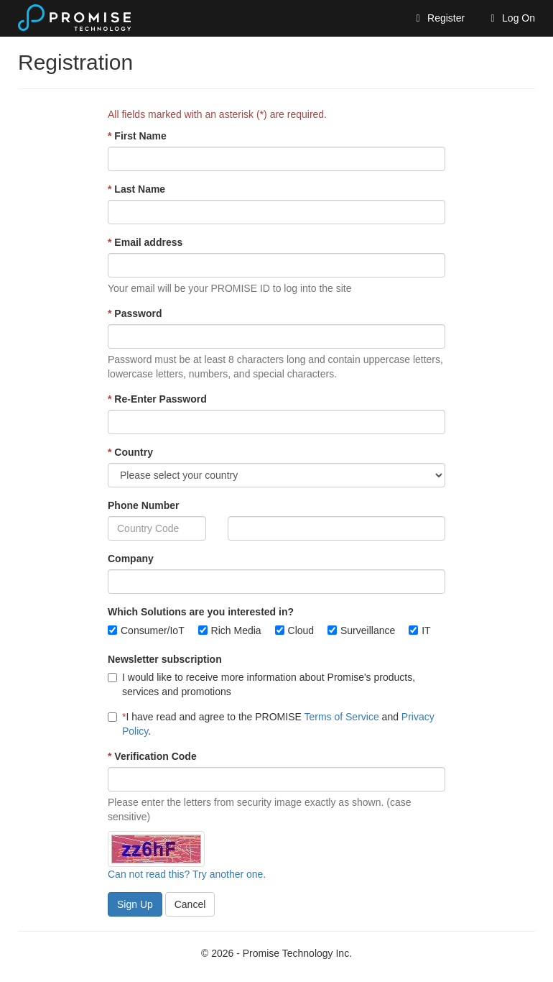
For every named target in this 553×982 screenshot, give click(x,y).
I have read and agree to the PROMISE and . (271, 724)
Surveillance (367, 630)
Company (131, 558)
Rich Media (236, 630)
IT (426, 630)
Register (438, 18)
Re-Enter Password (157, 399)
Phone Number (144, 505)
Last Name (136, 189)
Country (130, 452)
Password (135, 313)
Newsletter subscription (165, 659)
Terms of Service (341, 716)
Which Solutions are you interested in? (201, 612)
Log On (510, 18)
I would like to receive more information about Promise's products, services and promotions (261, 684)
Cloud (301, 630)
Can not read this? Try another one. (187, 874)
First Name (137, 136)
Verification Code (152, 756)
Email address (145, 242)
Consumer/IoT (153, 630)
